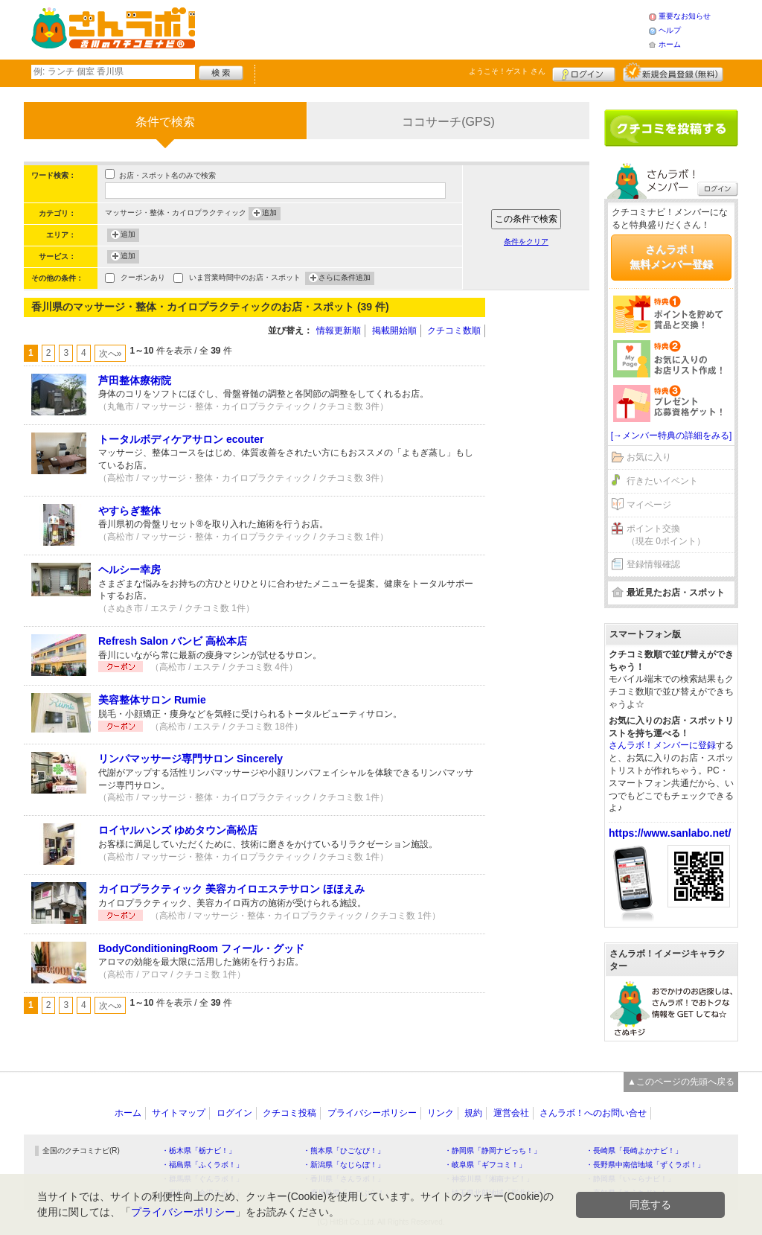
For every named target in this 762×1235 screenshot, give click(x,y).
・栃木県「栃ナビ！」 (198, 1150)
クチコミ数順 (454, 330)
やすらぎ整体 (129, 511)
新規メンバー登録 (673, 72)
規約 (473, 1113)
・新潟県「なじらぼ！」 (344, 1165)
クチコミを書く (671, 128)
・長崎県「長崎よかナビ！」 (634, 1150)
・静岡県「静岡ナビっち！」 (492, 1150)
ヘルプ (670, 30)
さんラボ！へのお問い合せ (593, 1113)
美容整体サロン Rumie (152, 700)
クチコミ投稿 (289, 1113)
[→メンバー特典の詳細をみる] (671, 435)
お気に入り (649, 457)
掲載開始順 (394, 330)
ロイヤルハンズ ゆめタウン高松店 (177, 830)
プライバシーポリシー (372, 1113)
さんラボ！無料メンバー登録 (671, 256)
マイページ (649, 505)
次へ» (110, 353)
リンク (440, 1113)
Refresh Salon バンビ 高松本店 (172, 641)
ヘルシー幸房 (129, 569)
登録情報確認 (653, 564)
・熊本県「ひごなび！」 (344, 1150)
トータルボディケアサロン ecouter (180, 439)
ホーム (670, 44)
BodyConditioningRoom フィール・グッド (201, 948)
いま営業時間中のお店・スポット (245, 279)
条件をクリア (526, 241)
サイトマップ (178, 1113)
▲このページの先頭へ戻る (680, 1081)
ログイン (583, 72)
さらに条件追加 (344, 278)
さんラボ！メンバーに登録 (662, 745)
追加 (269, 213)
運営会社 (511, 1113)
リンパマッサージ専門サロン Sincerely (190, 759)
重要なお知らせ (685, 16)
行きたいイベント (662, 481)
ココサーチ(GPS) (448, 121)
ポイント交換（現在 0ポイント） (666, 534)
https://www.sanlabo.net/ (670, 833)
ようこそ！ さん (507, 71)
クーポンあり (143, 279)
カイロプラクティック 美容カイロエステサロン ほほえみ (231, 889)
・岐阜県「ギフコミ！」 (485, 1165)
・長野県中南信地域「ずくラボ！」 (645, 1165)
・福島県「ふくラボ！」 (202, 1165)
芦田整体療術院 (134, 380)
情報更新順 (338, 330)
